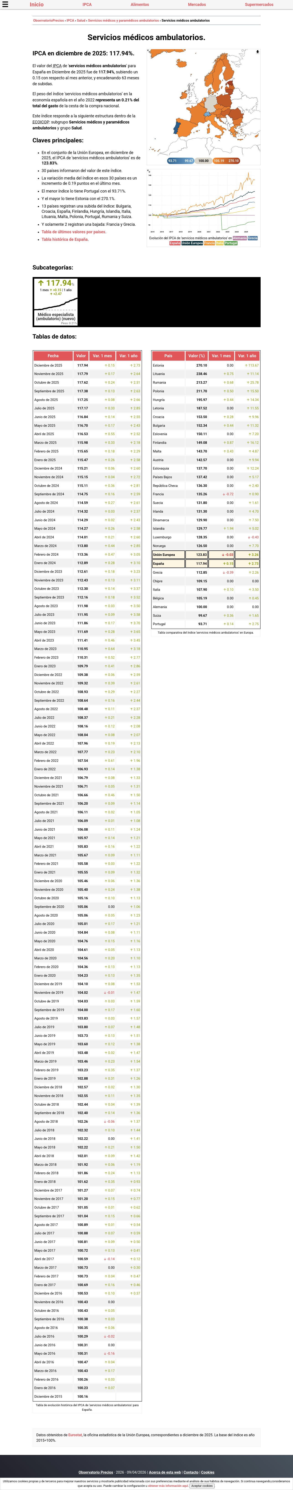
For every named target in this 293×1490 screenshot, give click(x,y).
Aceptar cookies (202, 1485)
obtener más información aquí (168, 1485)
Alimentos (140, 4)
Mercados (197, 4)
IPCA (87, 4)
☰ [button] (5, 4)
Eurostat (75, 1435)
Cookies (207, 1472)
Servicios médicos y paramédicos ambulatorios (123, 20)
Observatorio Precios (96, 1472)
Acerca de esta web (165, 1472)
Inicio (37, 4)
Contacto (191, 1472)
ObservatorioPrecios (48, 20)
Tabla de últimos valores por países (73, 232)
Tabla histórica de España (65, 239)
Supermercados (259, 4)
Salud (81, 20)
